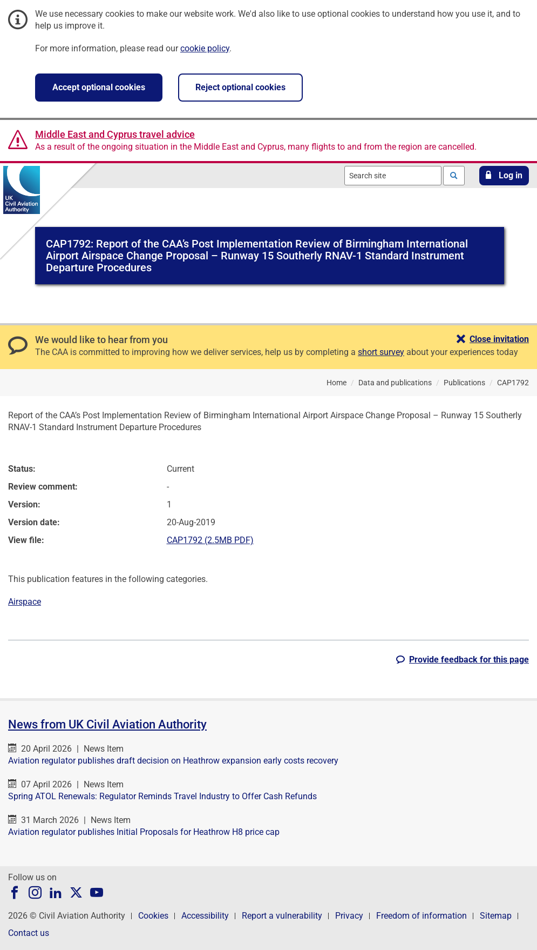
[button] (504, 175)
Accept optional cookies (98, 87)
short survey (381, 352)
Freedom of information (421, 916)
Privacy (349, 916)
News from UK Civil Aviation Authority (107, 724)
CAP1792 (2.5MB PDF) (210, 540)
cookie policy (204, 48)
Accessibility (205, 916)
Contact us (28, 933)
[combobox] (392, 175)
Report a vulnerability (282, 916)
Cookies (153, 916)
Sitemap (496, 916)
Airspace (24, 602)
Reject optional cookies (240, 87)
